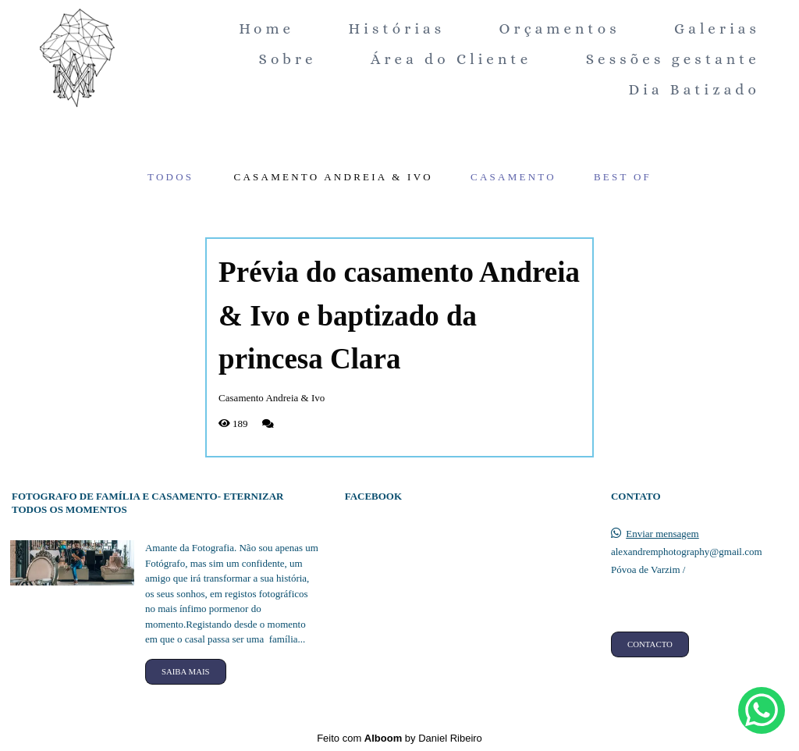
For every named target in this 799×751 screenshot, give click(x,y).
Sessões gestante (673, 59)
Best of (623, 177)
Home (266, 28)
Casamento (513, 177)
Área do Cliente (451, 59)
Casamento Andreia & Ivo (333, 177)
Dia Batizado (694, 89)
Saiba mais (186, 671)
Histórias (397, 28)
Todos (170, 177)
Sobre (287, 59)
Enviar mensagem (662, 534)
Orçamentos (559, 28)
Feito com (399, 738)
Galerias (717, 28)
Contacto (650, 644)
